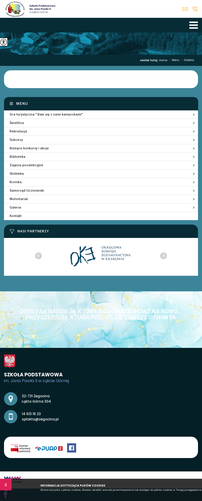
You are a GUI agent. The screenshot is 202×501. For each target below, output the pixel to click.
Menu (173, 60)
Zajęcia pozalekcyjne (26, 165)
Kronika (16, 182)
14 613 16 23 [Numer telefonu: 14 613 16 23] (31, 414)
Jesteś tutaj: (149, 60)
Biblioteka (17, 157)
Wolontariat (19, 199)
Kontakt (16, 216)
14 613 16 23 (195, 8)
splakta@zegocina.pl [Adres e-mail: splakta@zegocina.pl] (40, 419)
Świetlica (17, 123)
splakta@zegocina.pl (185, 9)
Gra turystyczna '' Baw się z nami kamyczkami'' (46, 114)
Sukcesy (16, 140)
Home (163, 60)
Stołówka (17, 174)
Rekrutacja (18, 131)
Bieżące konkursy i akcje (29, 148)
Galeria (186, 60)
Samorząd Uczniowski (27, 191)
